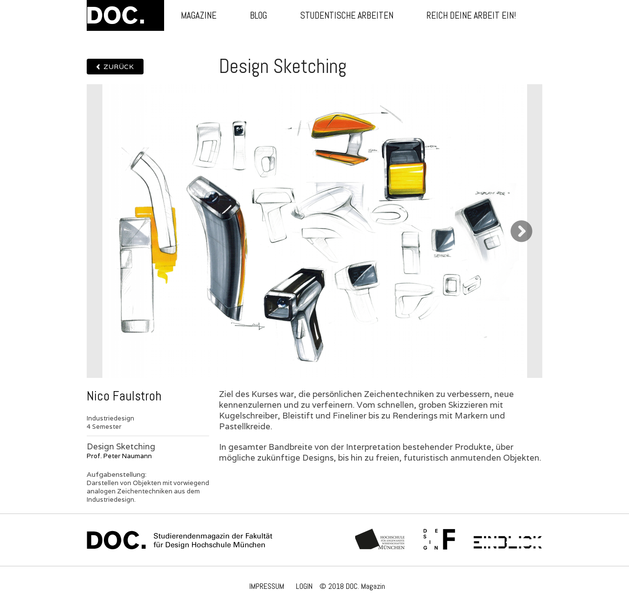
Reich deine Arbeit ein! (471, 15)
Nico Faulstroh (124, 396)
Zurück (118, 66)
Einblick (507, 540)
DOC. (125, 15)
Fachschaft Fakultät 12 (439, 540)
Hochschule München (380, 540)
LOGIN (304, 586)
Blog (258, 15)
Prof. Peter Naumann (119, 456)
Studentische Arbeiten (346, 15)
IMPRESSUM (266, 586)
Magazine (199, 15)
